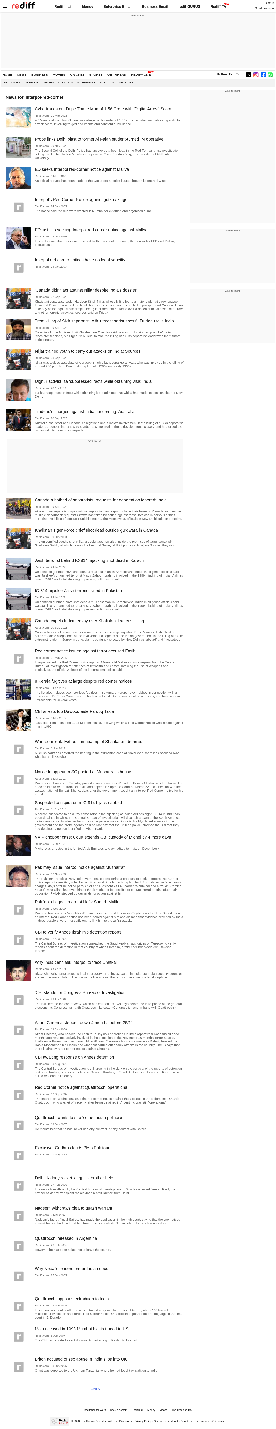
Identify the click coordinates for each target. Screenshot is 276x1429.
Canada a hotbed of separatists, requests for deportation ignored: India (100, 500)
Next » (95, 1389)
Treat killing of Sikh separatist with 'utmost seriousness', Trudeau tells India (104, 321)
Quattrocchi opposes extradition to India (72, 1298)
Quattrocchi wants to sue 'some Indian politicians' (80, 1117)
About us (186, 1421)
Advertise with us (106, 1421)
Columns (65, 82)
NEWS (22, 74)
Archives (125, 82)
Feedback (172, 1421)
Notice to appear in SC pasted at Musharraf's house (83, 771)
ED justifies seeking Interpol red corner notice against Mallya (91, 229)
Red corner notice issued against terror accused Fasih (85, 651)
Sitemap (159, 1421)
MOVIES (59, 74)
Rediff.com (87, 1421)
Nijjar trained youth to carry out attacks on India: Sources (87, 351)
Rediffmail (63, 6)
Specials (107, 82)
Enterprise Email (118, 6)
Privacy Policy (142, 1421)
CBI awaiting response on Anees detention (74, 1057)
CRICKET (77, 74)
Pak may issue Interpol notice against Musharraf (79, 867)
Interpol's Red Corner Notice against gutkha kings (81, 199)
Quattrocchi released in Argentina (66, 1238)
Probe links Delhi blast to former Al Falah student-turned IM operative (99, 139)
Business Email (155, 6)
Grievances (219, 1421)
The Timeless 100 (182, 1410)
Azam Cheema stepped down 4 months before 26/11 (84, 1022)
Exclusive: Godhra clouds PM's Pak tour (72, 1147)
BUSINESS (39, 74)
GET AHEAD (116, 74)
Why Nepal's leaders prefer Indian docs (71, 1268)
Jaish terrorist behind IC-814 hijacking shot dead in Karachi (89, 560)
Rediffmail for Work (95, 1410)
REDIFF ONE (141, 74)
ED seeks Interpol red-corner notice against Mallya (82, 169)
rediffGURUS (189, 6)
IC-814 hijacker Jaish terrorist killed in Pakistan (78, 590)
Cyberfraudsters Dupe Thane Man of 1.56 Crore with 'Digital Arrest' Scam (103, 109)
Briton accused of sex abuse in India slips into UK (81, 1359)
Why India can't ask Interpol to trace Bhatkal (76, 962)
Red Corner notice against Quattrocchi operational (81, 1087)
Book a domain (118, 1410)
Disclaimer (125, 1421)
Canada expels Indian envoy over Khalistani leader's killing (89, 620)
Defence (31, 82)
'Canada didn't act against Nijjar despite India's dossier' (86, 290)
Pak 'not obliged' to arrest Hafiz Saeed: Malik (76, 901)
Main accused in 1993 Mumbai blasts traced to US (82, 1329)
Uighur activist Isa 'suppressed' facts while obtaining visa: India (93, 381)
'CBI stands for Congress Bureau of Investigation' (80, 992)
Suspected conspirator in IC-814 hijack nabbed (78, 802)
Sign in (270, 2)
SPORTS (96, 74)
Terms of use (202, 1421)
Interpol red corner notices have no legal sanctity (80, 260)
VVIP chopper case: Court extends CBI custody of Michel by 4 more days (103, 837)
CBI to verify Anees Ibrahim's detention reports (78, 932)
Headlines (11, 82)
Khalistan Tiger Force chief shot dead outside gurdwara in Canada (96, 530)
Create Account (264, 8)
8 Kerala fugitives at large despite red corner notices (83, 681)
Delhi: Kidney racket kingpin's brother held (74, 1178)
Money (87, 6)
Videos (163, 1410)
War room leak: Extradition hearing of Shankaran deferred (88, 741)
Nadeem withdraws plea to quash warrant (73, 1208)
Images (48, 82)
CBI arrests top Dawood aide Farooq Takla (74, 711)
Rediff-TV (218, 6)
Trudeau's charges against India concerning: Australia (85, 411)
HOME (7, 74)
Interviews (86, 82)
